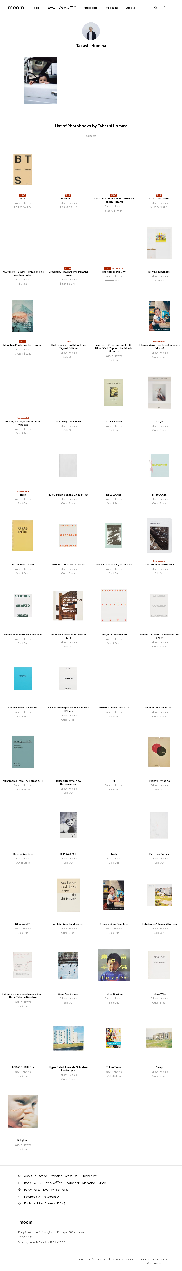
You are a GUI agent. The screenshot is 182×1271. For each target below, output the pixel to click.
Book (37, 7)
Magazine (112, 7)
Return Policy (32, 1189)
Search (155, 7)
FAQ (46, 1189)
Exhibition (56, 1176)
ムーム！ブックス (62, 7)
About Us (30, 1176)
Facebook (32, 1196)
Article (43, 1176)
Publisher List (88, 1176)
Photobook (91, 7)
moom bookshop (16, 7)
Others (130, 7)
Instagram (51, 1196)
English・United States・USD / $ (44, 1203)
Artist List (71, 1176)
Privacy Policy (59, 1189)
